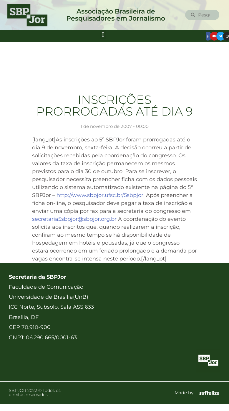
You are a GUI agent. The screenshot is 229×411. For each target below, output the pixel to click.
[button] (103, 34)
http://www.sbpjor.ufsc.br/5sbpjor (100, 195)
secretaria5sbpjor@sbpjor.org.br (74, 219)
